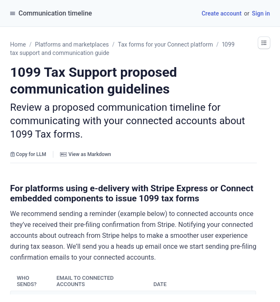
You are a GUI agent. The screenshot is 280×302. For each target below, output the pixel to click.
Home (18, 44)
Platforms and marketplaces (72, 44)
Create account (221, 13)
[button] (264, 43)
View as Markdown (85, 154)
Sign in (261, 13)
